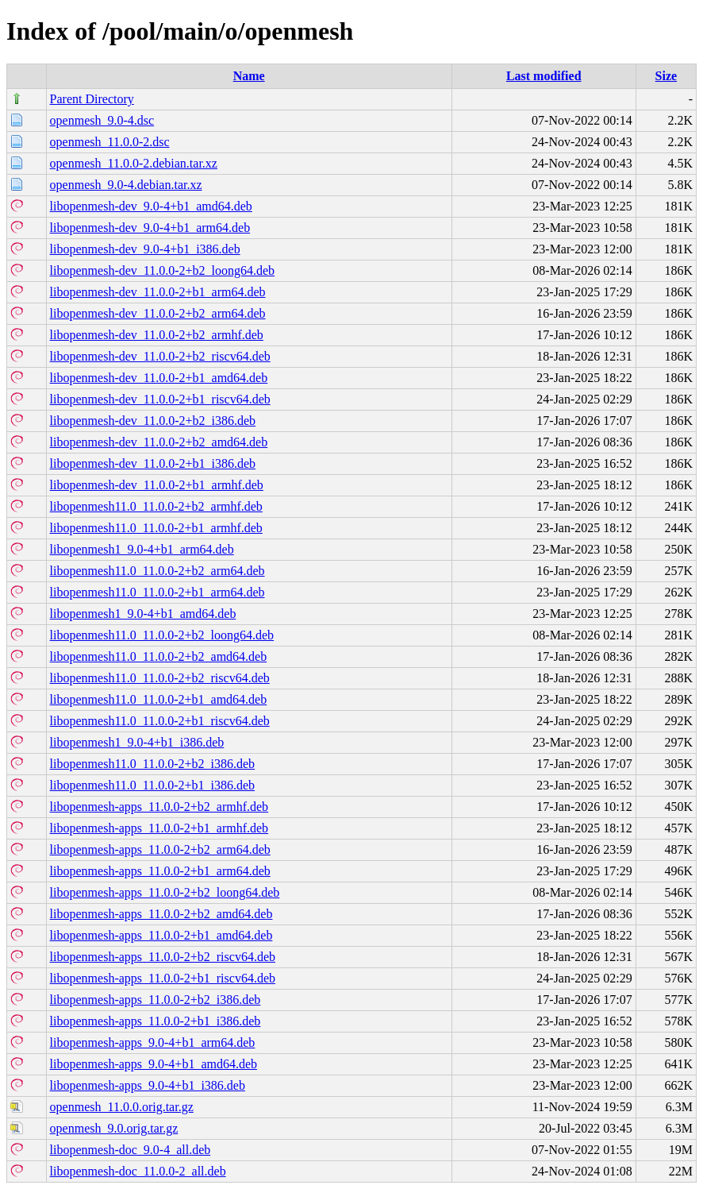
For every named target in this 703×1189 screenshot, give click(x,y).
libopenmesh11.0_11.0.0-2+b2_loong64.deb (162, 635)
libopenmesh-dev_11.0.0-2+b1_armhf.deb (156, 485)
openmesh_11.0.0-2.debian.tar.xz (133, 163)
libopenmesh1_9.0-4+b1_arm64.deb (142, 549)
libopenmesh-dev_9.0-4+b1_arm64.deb (150, 227)
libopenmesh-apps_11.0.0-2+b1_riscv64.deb (162, 978)
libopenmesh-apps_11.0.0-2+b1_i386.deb (155, 1021)
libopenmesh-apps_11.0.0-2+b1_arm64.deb (160, 871)
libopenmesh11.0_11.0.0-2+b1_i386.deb (152, 785)
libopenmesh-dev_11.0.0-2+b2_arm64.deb (158, 313)
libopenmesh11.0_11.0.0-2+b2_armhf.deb (156, 506)
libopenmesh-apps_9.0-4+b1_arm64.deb (152, 1042)
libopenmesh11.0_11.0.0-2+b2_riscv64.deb (160, 678)
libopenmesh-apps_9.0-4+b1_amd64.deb (153, 1064)
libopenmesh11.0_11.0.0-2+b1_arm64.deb (157, 592)
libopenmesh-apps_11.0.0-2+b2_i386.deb (155, 999)
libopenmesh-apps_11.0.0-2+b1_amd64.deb (161, 935)
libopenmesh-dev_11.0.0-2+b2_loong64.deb (162, 270)
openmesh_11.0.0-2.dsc (110, 142)
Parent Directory (92, 99)
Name (249, 76)
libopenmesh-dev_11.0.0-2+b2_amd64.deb (159, 442)
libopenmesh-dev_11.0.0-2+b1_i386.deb (153, 463)
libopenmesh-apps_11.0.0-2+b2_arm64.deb (160, 849)
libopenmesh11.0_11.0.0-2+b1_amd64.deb (158, 699)
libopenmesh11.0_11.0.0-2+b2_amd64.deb (158, 656)
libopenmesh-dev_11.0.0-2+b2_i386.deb (153, 420)
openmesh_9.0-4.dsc (102, 120)
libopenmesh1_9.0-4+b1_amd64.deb (143, 613)
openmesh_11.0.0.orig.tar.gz (122, 1107)
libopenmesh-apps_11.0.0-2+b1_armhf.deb (159, 828)
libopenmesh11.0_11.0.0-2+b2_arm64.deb (157, 570)
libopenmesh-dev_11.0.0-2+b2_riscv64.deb (160, 356)
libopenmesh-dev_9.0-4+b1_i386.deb (145, 249)
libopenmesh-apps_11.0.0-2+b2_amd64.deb (161, 914)
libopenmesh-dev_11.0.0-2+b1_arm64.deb (158, 292)
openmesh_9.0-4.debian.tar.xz (126, 184)
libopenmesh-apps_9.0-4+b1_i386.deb (147, 1085)
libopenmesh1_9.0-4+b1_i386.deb (137, 742)
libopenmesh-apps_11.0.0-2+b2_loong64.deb (165, 892)
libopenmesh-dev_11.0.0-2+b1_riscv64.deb (160, 399)
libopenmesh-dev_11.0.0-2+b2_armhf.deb (156, 335)
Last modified (544, 76)
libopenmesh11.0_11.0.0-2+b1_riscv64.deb (160, 721)
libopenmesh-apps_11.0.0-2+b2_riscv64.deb (162, 956)
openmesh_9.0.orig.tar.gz (114, 1128)
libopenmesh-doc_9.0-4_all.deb (130, 1149)
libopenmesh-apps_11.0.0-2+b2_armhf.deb (159, 806)
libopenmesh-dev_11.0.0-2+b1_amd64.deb (159, 377)
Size (666, 76)
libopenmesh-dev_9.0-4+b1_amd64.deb (151, 206)
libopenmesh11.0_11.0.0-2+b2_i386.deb (152, 763)
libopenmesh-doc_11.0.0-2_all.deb (138, 1171)
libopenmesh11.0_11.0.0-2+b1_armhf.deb (156, 528)
